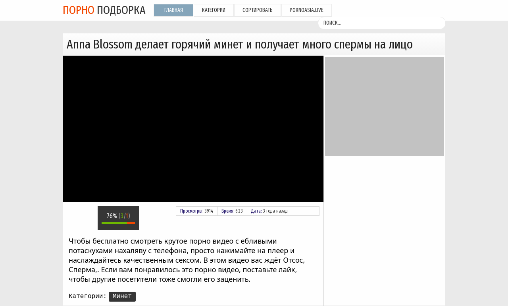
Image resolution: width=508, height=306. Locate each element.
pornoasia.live (306, 10)
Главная (173, 10)
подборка (104, 10)
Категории (213, 10)
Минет (122, 296)
